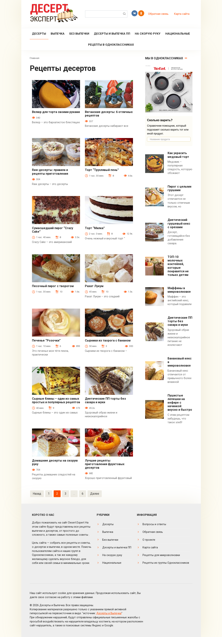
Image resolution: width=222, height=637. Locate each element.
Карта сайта (181, 14)
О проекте (149, 539)
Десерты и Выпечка (108, 613)
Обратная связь (158, 14)
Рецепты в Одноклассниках (111, 44)
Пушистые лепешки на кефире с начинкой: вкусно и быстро (180, 403)
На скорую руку (147, 33)
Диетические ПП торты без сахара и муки (180, 321)
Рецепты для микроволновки (161, 555)
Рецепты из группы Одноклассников (166, 562)
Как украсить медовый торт (178, 154)
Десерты (39, 33)
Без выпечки (79, 33)
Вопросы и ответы (154, 524)
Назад (37, 493)
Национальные (177, 33)
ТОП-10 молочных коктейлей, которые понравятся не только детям (178, 266)
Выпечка (58, 33)
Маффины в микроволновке (179, 289)
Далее (94, 493)
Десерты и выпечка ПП (112, 33)
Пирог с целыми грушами (179, 188)
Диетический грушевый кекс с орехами (179, 223)
